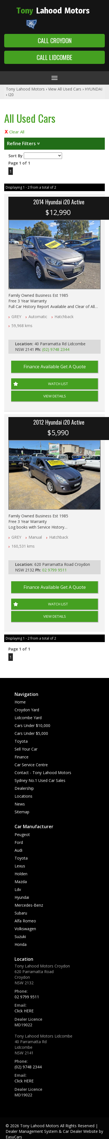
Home (20, 702)
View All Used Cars (64, 89)
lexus (20, 866)
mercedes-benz (29, 905)
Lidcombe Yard (28, 717)
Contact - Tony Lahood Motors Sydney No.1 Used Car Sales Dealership (43, 780)
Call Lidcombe (54, 57)
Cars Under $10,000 (32, 725)
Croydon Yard (27, 709)
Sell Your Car (26, 749)
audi (18, 850)
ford (19, 842)
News (20, 804)
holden (21, 873)
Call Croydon (55, 40)
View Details (54, 396)
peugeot (22, 834)
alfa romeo (25, 920)
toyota (21, 858)
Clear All (16, 132)
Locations (23, 796)
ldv (18, 889)
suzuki (20, 936)
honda (21, 944)
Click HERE (24, 1010)
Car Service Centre (31, 764)
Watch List (58, 383)
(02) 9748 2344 (55, 349)
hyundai (22, 897)
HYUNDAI (93, 89)
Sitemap (22, 811)
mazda (21, 881)
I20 (11, 94)
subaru (21, 913)
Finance (22, 757)
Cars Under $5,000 (31, 733)
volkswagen (25, 928)
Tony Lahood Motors (25, 89)
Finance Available (54, 367)
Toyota (21, 741)
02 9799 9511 (54, 570)
